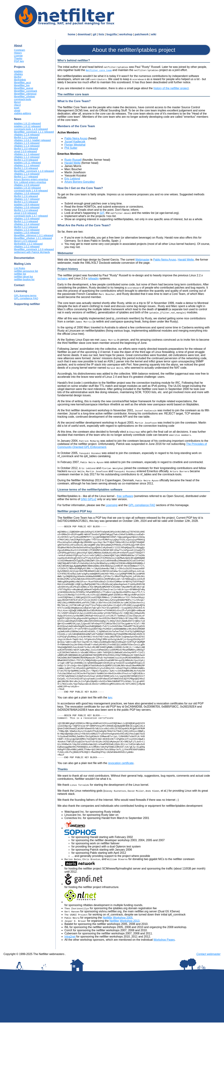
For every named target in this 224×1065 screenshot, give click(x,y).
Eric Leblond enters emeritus (30, 182)
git (94, 34)
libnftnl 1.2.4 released (26, 210)
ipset (16, 107)
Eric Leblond (72, 178)
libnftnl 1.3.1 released (26, 137)
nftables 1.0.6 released (27, 207)
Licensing (20, 291)
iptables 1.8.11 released (27, 162)
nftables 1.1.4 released (27, 145)
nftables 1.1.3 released (27, 154)
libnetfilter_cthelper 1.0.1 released (33, 238)
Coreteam (19, 50)
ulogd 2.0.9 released (25, 151)
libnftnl (17, 77)
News (17, 119)
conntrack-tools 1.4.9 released (31, 129)
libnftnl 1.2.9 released (26, 159)
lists (101, 34)
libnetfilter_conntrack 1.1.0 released (34, 171)
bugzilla (111, 34)
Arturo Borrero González (79, 181)
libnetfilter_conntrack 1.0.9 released (34, 249)
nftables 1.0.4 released (27, 224)
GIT (102, 212)
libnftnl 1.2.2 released (26, 227)
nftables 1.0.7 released (27, 199)
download (84, 34)
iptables (18, 71)
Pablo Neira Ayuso (75, 138)
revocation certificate (121, 805)
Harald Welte (72, 162)
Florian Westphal (74, 144)
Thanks (18, 58)
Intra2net (69, 979)
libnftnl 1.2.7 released (26, 176)
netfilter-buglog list (24, 279)
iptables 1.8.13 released (27, 123)
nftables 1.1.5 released (27, 143)
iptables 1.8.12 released (27, 126)
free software (125, 496)
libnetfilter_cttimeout (25, 93)
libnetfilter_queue (23, 88)
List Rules (19, 268)
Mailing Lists (22, 263)
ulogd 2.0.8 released (25, 213)
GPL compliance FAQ (26, 298)
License (18, 55)
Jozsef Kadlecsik (74, 141)
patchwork (142, 34)
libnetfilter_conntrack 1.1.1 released (34, 131)
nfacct (17, 105)
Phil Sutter (70, 147)
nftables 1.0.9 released (27, 185)
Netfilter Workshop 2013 (124, 963)
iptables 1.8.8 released (26, 232)
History (18, 52)
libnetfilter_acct (22, 82)
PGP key (19, 61)
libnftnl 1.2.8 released (26, 168)
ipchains (62, 278)
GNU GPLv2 (88, 499)
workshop (125, 34)
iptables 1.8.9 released (26, 204)
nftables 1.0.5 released (27, 218)
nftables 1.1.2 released (27, 157)
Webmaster (142, 259)
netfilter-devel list (23, 276)
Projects (19, 66)
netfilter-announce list (26, 271)
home (71, 34)
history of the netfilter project (171, 88)
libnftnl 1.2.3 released (26, 221)
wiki (153, 34)
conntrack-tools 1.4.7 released (31, 215)
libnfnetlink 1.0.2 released (28, 243)
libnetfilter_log (22, 85)
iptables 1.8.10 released (27, 187)
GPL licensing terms (25, 295)
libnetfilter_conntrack (25, 91)
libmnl (17, 102)
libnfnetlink (20, 79)
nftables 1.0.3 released (27, 229)
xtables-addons (22, 113)
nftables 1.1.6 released (27, 134)
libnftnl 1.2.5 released (26, 201)
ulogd (17, 110)
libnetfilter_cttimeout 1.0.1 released (33, 235)
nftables (18, 74)
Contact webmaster (208, 996)
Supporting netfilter (27, 304)
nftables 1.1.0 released (27, 173)
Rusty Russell (73, 159)
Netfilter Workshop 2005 (118, 960)
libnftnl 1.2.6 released (26, 196)
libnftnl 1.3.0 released (26, 148)
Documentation (24, 257)
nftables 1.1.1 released (27, 165)
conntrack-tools (22, 99)
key (110, 731)
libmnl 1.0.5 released (25, 241)
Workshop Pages (164, 982)
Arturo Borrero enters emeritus (31, 179)
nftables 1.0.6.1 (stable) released (32, 140)
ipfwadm (93, 278)
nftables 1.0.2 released (27, 246)
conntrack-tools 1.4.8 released (31, 190)
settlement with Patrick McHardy (32, 252)
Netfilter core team (99, 70)
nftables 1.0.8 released (27, 193)
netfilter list (20, 273)
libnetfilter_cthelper (24, 96)
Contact (19, 285)
